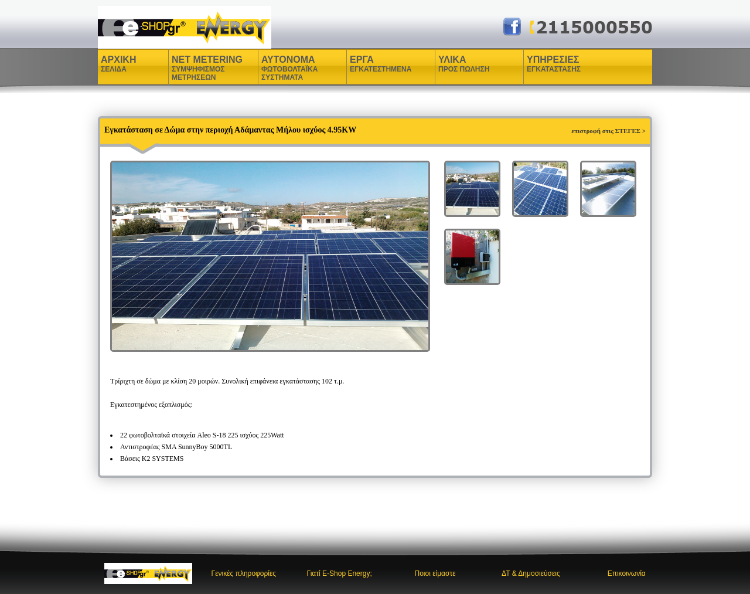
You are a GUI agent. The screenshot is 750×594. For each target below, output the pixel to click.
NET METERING (207, 68)
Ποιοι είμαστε (435, 573)
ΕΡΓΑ (363, 64)
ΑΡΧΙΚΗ (118, 64)
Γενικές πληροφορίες (244, 573)
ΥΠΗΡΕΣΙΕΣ (554, 64)
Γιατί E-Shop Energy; (339, 573)
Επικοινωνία (627, 573)
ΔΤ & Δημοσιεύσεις (531, 573)
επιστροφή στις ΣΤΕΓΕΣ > (608, 130)
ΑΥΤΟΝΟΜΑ (289, 68)
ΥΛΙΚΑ (453, 64)
